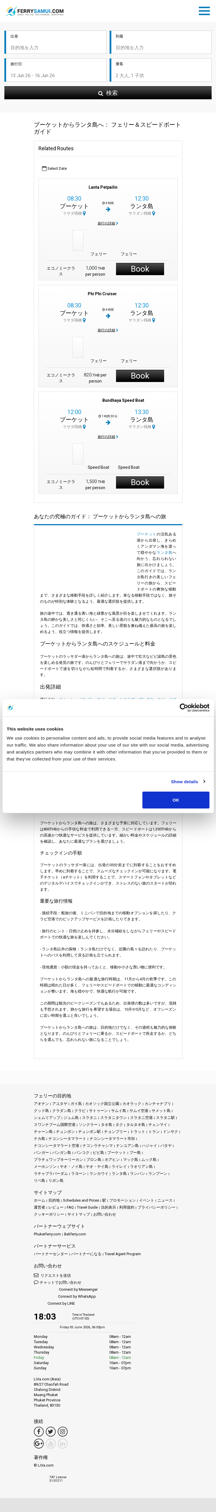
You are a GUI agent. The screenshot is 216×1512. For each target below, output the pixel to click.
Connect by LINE (54, 1303)
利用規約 (126, 1207)
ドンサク (170, 1131)
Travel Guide (87, 1207)
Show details (184, 781)
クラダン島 (61, 1110)
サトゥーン (98, 1110)
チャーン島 (43, 1131)
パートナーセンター (51, 1254)
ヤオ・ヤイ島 (97, 1166)
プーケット (74, 206)
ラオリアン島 (141, 1166)
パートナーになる (86, 1254)
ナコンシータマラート (67, 1138)
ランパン (137, 1173)
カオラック (131, 1103)
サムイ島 (118, 1110)
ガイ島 (76, 1103)
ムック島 (149, 1159)
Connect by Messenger (66, 1289)
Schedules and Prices (81, 1200)
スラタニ (89, 1117)
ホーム (39, 1200)
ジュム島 (71, 1117)
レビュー (56, 1207)
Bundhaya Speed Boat (123, 400)
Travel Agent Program (123, 1254)
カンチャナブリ (158, 1103)
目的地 (54, 1200)
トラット (137, 1131)
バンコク (81, 1152)
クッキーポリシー (49, 1214)
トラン (154, 1131)
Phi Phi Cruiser (102, 293)
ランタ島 (141, 206)
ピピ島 (98, 1152)
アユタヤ (59, 1103)
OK (176, 799)
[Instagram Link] (63, 1432)
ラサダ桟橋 (74, 213)
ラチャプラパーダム (51, 1173)
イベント (146, 1200)
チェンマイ (157, 1124)
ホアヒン (112, 1159)
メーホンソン (45, 1166)
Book (140, 269)
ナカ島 (39, 1138)
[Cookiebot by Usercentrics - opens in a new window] (183, 707)
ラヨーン (78, 1173)
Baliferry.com (75, 1234)
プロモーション (122, 1200)
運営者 (39, 1207)
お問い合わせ (104, 1214)
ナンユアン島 (127, 1145)
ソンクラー (88, 1124)
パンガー (41, 1152)
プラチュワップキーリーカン (58, 1159)
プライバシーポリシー (156, 1207)
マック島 (130, 1159)
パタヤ (166, 1145)
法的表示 (108, 1207)
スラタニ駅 (165, 1117)
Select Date (54, 168)
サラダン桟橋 (142, 213)
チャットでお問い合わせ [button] (57, 1282)
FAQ (70, 1207)
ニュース (165, 1200)
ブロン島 (93, 1159)
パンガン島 (61, 1152)
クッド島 (41, 1110)
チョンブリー (115, 1131)
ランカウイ (98, 1173)
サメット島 (161, 1110)
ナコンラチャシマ (97, 1145)
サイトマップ (78, 1214)
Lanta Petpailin (103, 187)
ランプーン (157, 1173)
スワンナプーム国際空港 (54, 1124)
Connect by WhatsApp (65, 1296)
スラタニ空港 (141, 1117)
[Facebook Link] (39, 1432)
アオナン (41, 1103)
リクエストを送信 (52, 1275)
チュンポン (65, 1131)
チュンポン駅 (89, 1131)
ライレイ (119, 1166)
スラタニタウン (113, 1117)
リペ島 (39, 1180)
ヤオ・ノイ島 (71, 1166)
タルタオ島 (135, 1124)
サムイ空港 (138, 1110)
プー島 (135, 1152)
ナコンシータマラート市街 (112, 1138)
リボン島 (56, 1180)
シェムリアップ (47, 1117)
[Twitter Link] (51, 1432)
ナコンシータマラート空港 (56, 1145)
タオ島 (106, 1124)
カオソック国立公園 (102, 1103)
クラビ (80, 1110)
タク (119, 1124)
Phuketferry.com (47, 1234)
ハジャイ (149, 1145)
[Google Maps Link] (39, 1444)
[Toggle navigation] (206, 10)
